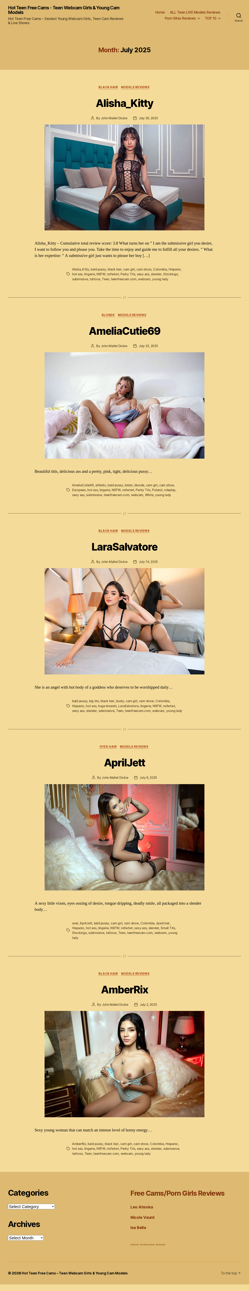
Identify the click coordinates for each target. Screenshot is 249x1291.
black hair (115, 270)
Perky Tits (128, 275)
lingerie (89, 275)
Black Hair (108, 88)
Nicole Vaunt (143, 1223)
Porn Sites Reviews (180, 18)
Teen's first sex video (160, 1251)
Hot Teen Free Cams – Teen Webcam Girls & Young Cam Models (76, 1280)
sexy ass (143, 275)
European (79, 491)
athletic (101, 487)
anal (75, 930)
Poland (158, 491)
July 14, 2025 (148, 563)
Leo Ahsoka (142, 1213)
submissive (80, 280)
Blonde (108, 316)
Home (160, 12)
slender (156, 275)
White (151, 496)
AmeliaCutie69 (124, 331)
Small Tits (168, 935)
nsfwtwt (113, 275)
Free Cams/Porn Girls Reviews (184, 1199)
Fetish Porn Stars (134, 1251)
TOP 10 (210, 18)
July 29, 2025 (148, 119)
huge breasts (108, 707)
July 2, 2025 (148, 1011)
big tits (94, 703)
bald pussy (98, 270)
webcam (146, 280)
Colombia (160, 270)
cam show (144, 270)
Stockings (171, 275)
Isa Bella (138, 1234)
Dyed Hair (108, 753)
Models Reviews (136, 88)
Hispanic (175, 270)
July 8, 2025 (148, 784)
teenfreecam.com (125, 280)
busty (121, 703)
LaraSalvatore (124, 547)
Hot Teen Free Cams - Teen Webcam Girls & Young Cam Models (63, 10)
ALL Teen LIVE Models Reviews (195, 12)
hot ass (77, 275)
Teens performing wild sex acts (147, 1251)
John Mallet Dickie (113, 119)
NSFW (101, 275)
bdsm (130, 487)
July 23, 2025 (148, 347)
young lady (162, 280)
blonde (140, 487)
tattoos (95, 280)
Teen (106, 280)
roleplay (171, 491)
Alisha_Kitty (124, 103)
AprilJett (124, 768)
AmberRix (124, 995)
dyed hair (163, 930)
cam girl (129, 270)
